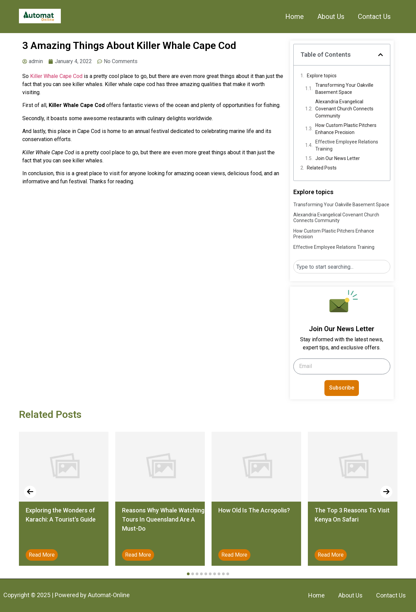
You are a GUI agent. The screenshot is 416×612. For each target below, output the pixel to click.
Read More (42, 555)
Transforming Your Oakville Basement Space (344, 88)
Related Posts (322, 167)
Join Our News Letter (337, 158)
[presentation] (30, 492)
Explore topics (322, 75)
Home (294, 16)
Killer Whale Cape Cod (56, 76)
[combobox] (341, 266)
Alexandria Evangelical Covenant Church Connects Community (344, 108)
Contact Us (374, 16)
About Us (330, 16)
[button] (380, 54)
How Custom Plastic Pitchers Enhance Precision (345, 129)
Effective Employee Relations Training (346, 145)
